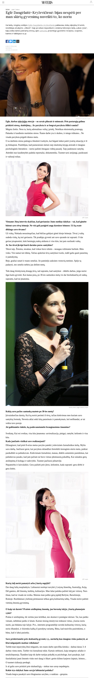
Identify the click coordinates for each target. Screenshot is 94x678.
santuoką (43, 30)
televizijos (22, 121)
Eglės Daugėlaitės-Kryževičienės (41, 25)
